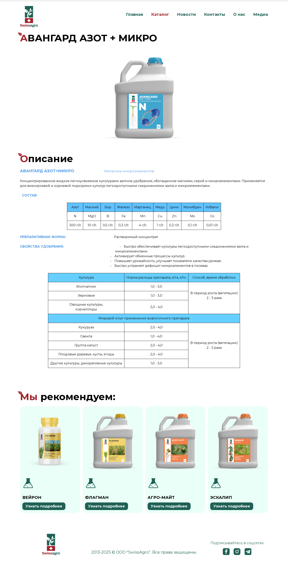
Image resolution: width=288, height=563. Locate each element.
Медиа (260, 14)
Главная (134, 14)
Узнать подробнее (44, 506)
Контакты (214, 14)
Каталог (160, 14)
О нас (239, 14)
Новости (186, 14)
